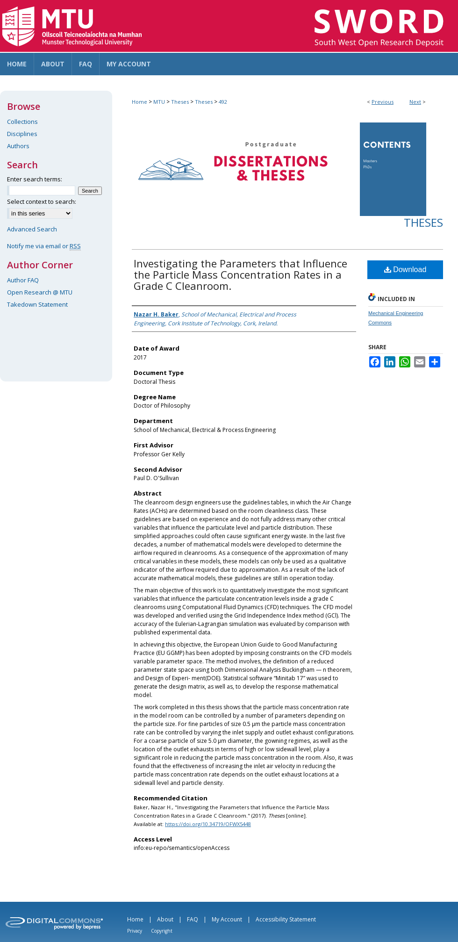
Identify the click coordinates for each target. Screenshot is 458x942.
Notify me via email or (44, 246)
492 (223, 101)
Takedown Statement (37, 304)
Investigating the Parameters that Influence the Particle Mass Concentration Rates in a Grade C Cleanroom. (240, 274)
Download (405, 269)
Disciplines (22, 133)
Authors (18, 146)
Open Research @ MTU (39, 292)
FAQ (192, 919)
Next (415, 101)
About (165, 919)
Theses (180, 101)
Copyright (161, 931)
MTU (159, 101)
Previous (383, 101)
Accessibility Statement (286, 919)
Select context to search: (41, 201)
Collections (22, 121)
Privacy (134, 931)
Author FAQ (23, 280)
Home (139, 101)
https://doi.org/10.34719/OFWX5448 (208, 823)
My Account (227, 919)
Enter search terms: (34, 179)
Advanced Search (32, 229)
